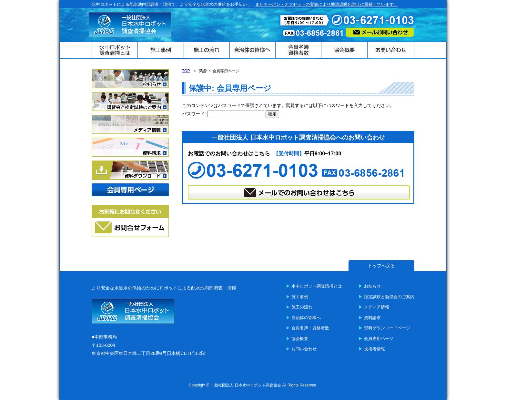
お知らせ (372, 286)
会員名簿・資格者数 (310, 328)
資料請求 (372, 317)
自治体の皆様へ (306, 317)
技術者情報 (374, 348)
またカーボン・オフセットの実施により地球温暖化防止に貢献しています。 (326, 4)
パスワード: (223, 113)
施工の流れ (301, 307)
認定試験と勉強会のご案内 (389, 296)
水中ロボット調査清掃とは (316, 286)
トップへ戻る (381, 265)
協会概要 (299, 338)
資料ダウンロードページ (387, 328)
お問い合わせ (304, 348)
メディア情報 (376, 307)
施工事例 (299, 296)
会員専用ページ (378, 338)
